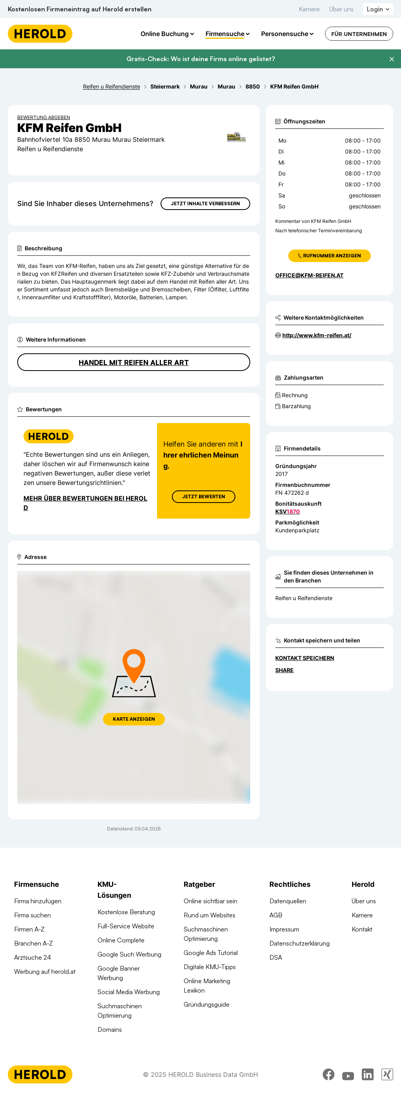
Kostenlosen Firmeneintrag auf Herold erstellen (80, 9)
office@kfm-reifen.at (309, 275)
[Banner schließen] (391, 59)
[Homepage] (40, 34)
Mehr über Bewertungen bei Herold (85, 503)
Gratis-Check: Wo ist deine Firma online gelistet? (200, 59)
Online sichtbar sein (210, 901)
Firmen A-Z (29, 929)
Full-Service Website (126, 926)
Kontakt (362, 929)
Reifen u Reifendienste (303, 598)
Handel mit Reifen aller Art (134, 362)
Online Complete (121, 940)
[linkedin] (368, 1074)
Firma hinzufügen (37, 901)
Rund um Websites (209, 915)
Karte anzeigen (134, 719)
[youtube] (348, 1074)
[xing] (387, 1074)
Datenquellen (287, 901)
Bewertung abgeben (43, 117)
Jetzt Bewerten (203, 496)
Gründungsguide (206, 1004)
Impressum (284, 929)
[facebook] (328, 1074)
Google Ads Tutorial (211, 953)
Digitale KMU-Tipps (210, 967)
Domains (110, 1029)
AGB (275, 915)
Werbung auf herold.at (45, 971)
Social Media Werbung (129, 992)
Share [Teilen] (284, 670)
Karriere (309, 9)
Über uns (341, 9)
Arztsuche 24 (32, 957)
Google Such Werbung (129, 954)
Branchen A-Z (33, 943)
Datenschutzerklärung (299, 943)
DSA (275, 957)
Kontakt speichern (304, 658)
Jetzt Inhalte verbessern (205, 203)
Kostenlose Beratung (126, 912)
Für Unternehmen (359, 34)
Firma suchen (32, 915)
